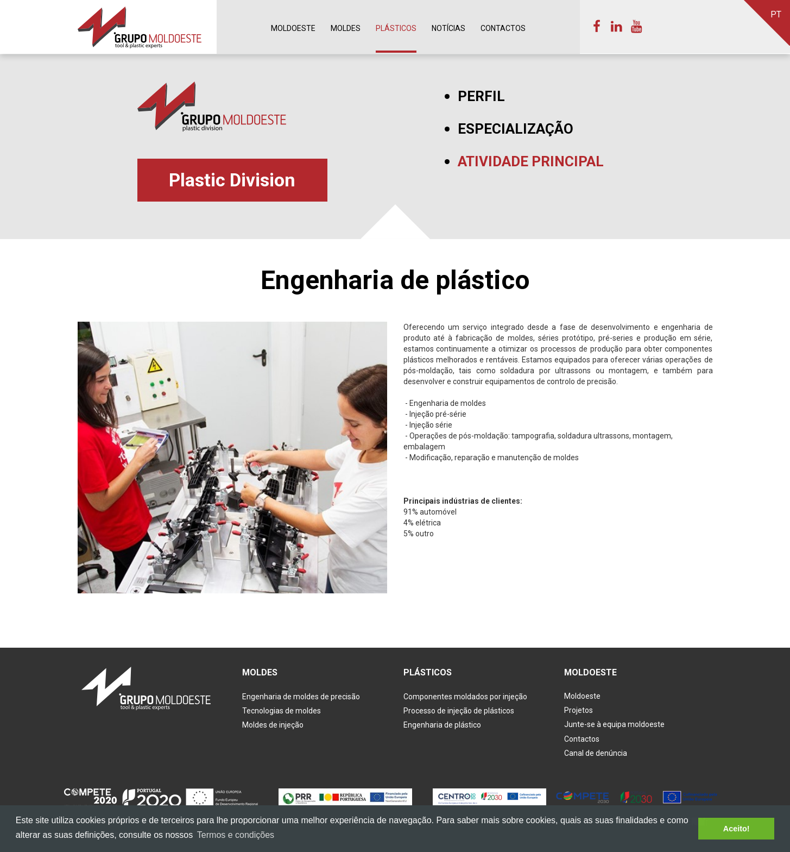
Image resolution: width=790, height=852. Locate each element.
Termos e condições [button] (235, 835)
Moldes (346, 28)
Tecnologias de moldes (281, 710)
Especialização (515, 129)
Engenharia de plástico (442, 725)
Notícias (448, 28)
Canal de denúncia (595, 753)
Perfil (481, 97)
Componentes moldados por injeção (465, 696)
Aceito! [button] (736, 828)
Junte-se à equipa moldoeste (614, 725)
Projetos (578, 710)
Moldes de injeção (273, 725)
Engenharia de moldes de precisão (301, 696)
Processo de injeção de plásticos (458, 710)
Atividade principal (531, 162)
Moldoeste (293, 28)
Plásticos (396, 28)
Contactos (503, 28)
